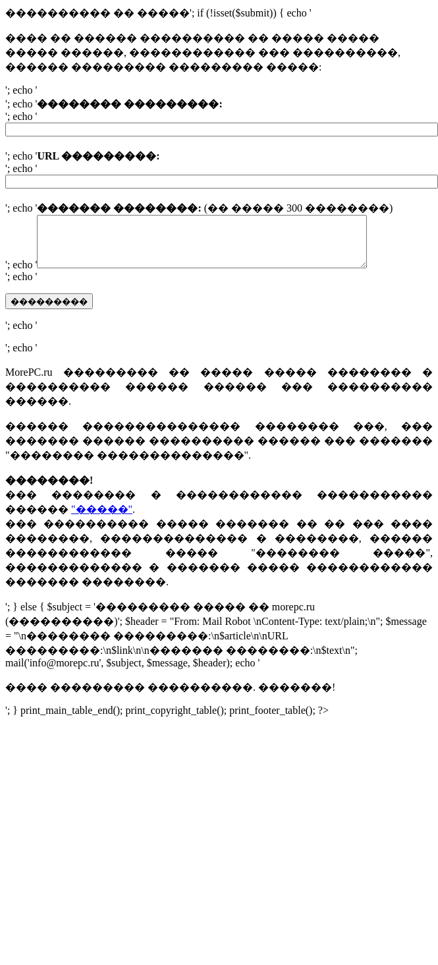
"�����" (101, 519)
